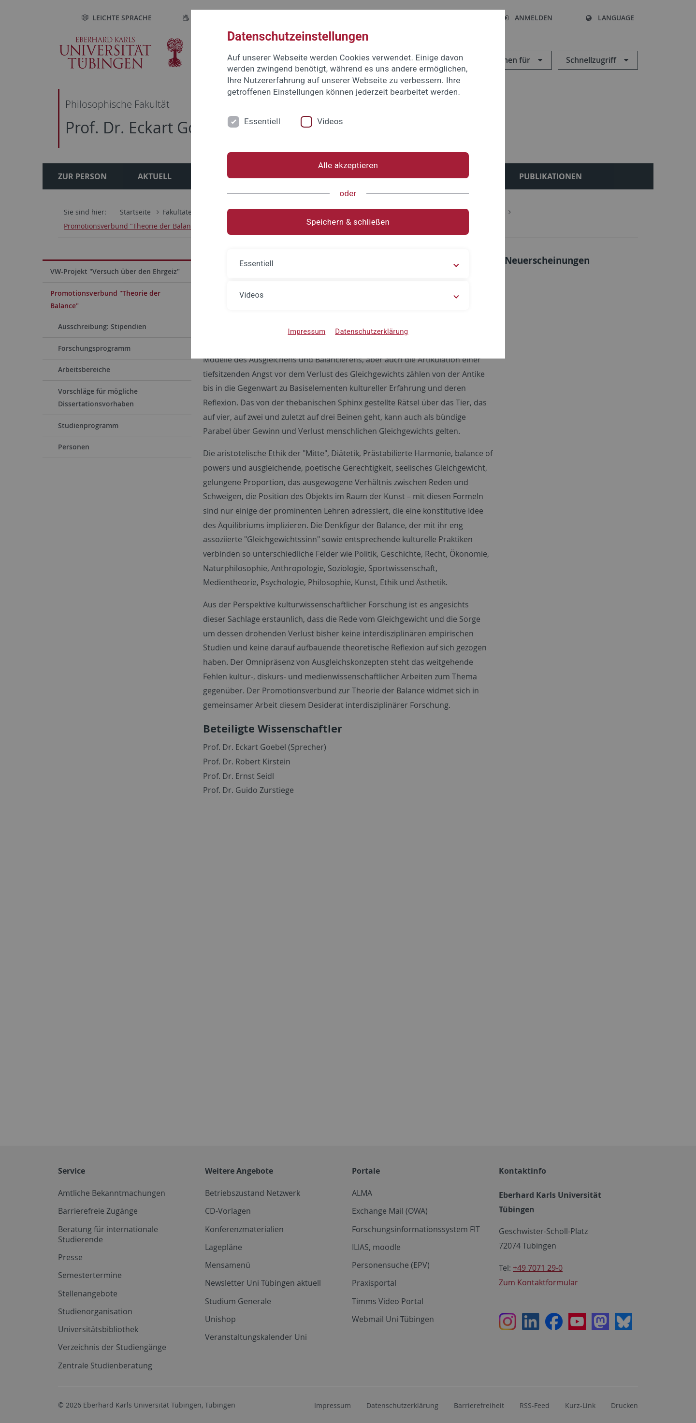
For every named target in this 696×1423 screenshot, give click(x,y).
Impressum (307, 331)
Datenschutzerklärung (371, 331)
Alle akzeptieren (348, 165)
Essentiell (262, 121)
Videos (330, 121)
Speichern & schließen (348, 222)
